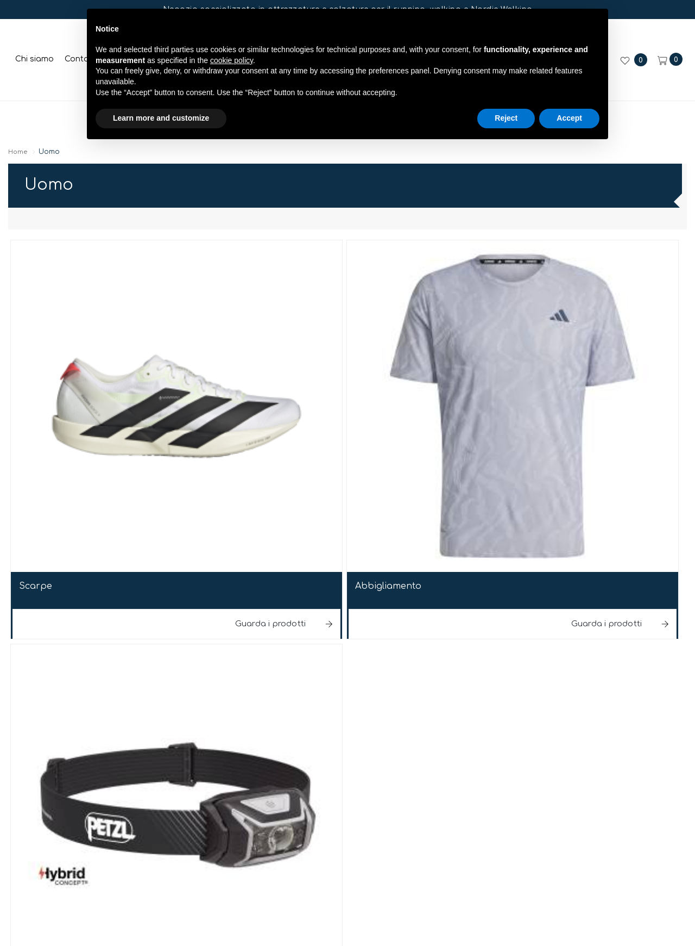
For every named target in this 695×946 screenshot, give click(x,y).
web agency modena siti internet (348, 726)
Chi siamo (35, 59)
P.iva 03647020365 (264, 691)
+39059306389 (377, 653)
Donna (73, 117)
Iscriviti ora (347, 897)
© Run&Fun (185, 691)
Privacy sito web (420, 689)
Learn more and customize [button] (161, 129)
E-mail (303, 653)
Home (37, 154)
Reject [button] (506, 129)
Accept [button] (569, 129)
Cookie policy (502, 689)
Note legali (344, 691)
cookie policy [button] (231, 71)
